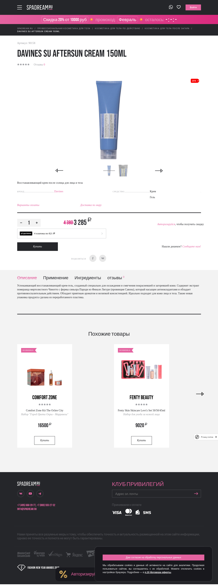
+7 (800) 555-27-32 (46, 505)
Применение (55, 278)
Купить (37, 246)
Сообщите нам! (191, 246)
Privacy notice (207, 437)
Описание (27, 278)
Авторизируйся (166, 224)
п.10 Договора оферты (158, 572)
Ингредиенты (88, 278)
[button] (61, 233)
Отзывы (39, 64)
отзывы (115, 278)
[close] (216, 437)
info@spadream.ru (27, 509)
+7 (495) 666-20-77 (26, 505)
